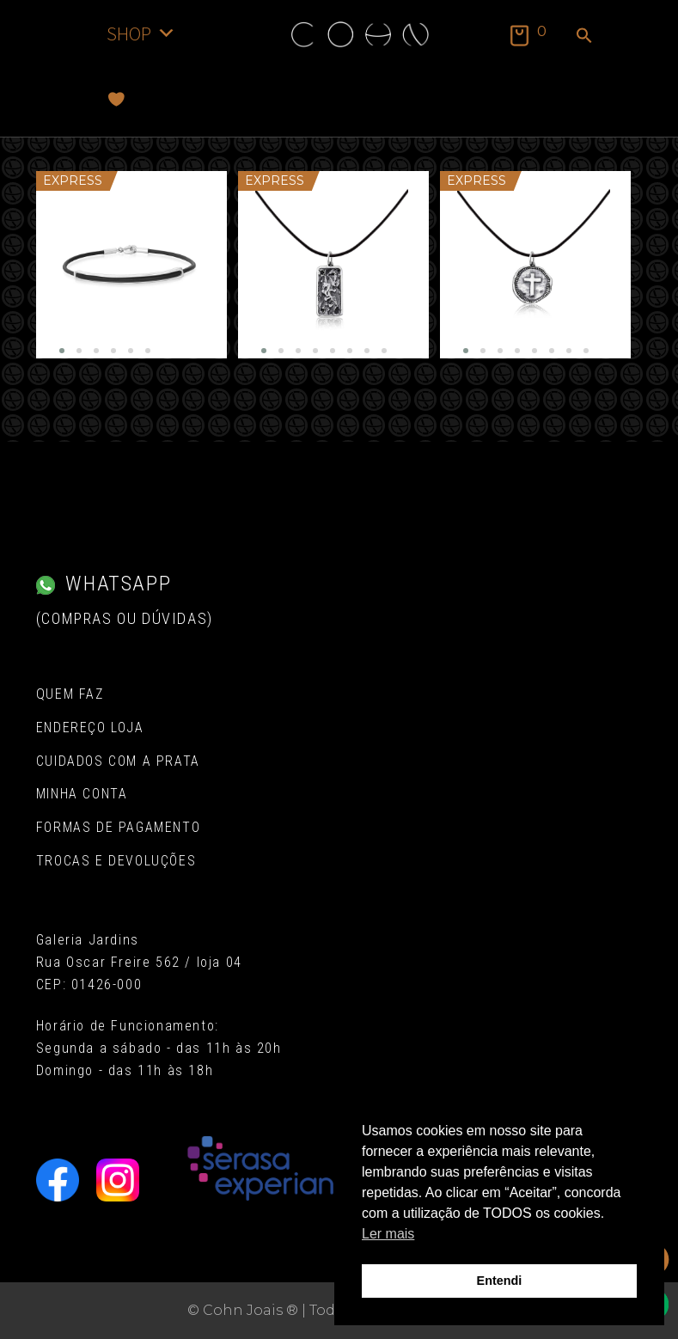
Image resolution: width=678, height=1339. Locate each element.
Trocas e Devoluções (116, 861)
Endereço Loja (90, 727)
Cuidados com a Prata (118, 761)
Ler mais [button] (388, 1233)
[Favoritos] (116, 99)
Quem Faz (70, 694)
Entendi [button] (499, 1280)
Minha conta (82, 794)
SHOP (141, 33)
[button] (584, 37)
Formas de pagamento (118, 827)
